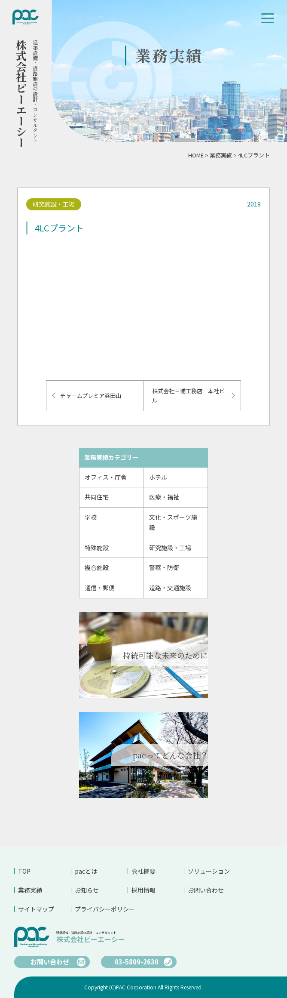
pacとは (86, 871)
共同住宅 (97, 497)
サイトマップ (36, 909)
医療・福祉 (164, 497)
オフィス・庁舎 (106, 477)
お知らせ (87, 890)
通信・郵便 (100, 587)
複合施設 (97, 567)
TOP (24, 871)
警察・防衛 (164, 567)
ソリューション (209, 871)
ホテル (158, 477)
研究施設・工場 (170, 547)
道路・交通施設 (170, 587)
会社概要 (143, 871)
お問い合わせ (206, 890)
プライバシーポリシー (101, 909)
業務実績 (221, 155)
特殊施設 (97, 547)
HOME (196, 155)
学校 (91, 517)
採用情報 (143, 890)
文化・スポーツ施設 (173, 522)
